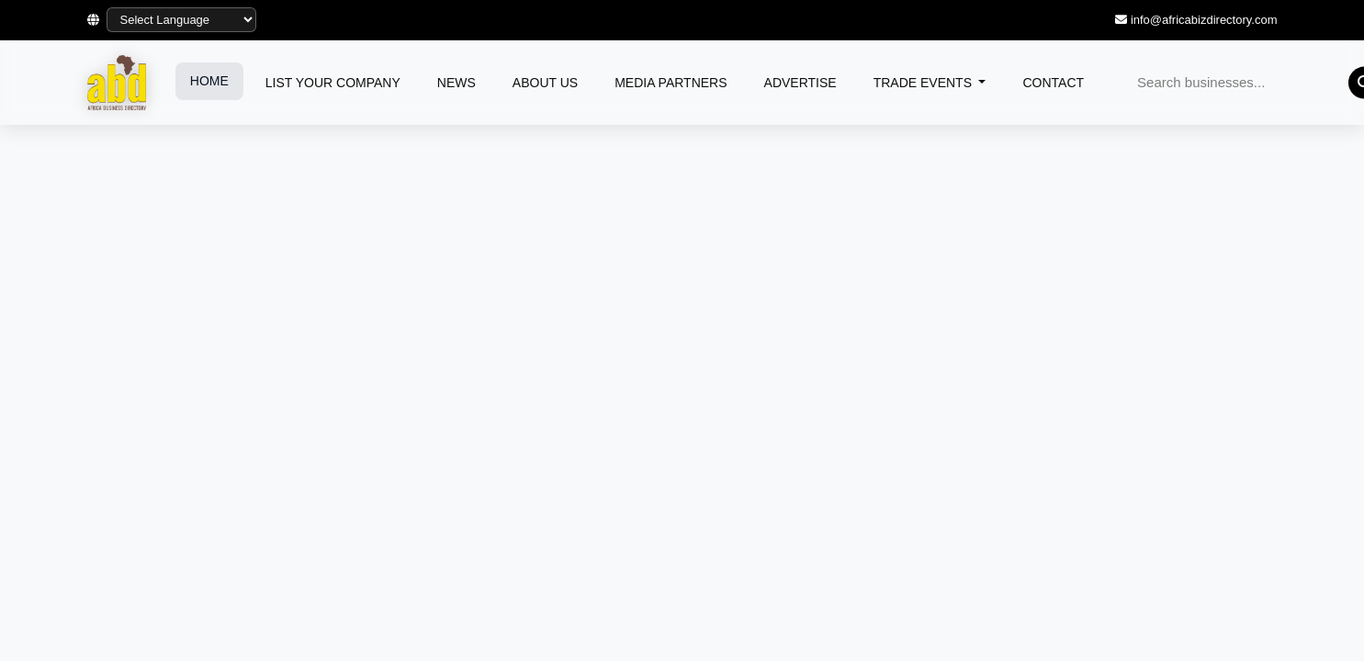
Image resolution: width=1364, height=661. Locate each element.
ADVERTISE (800, 82)
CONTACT (1053, 82)
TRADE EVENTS (924, 82)
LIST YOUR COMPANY (332, 82)
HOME (209, 80)
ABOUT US (545, 82)
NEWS (456, 82)
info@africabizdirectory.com (1204, 20)
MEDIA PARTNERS (670, 82)
